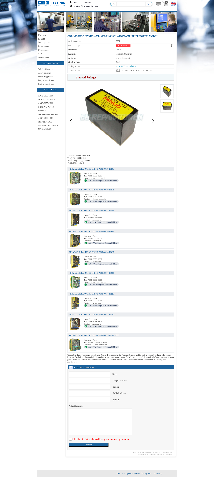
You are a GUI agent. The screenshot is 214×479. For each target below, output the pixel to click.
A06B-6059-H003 (45, 118)
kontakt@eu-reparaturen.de (84, 6)
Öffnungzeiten (44, 42)
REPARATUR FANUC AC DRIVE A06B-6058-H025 (91, 252)
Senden (89, 444)
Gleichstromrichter (46, 84)
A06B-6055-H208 (45, 103)
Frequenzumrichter (46, 80)
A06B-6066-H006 (45, 96)
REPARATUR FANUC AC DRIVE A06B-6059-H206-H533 (94, 335)
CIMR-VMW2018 (46, 107)
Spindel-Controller (46, 69)
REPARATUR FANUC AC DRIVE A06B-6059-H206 (91, 169)
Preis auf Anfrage (86, 77)
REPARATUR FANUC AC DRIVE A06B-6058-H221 (91, 294)
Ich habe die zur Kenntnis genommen (100, 439)
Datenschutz (43, 50)
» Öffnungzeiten (145, 473)
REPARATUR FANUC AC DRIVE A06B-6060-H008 (91, 273)
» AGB (136, 473)
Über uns (42, 35)
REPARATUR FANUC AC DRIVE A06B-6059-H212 (91, 190)
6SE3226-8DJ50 (45, 122)
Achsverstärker (44, 73)
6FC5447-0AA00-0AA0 (48, 114)
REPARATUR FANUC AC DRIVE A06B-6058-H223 (91, 210)
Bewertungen (43, 46)
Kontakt (41, 39)
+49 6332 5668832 (80, 2)
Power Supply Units (46, 77)
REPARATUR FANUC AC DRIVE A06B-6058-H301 (91, 315)
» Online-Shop (156, 473)
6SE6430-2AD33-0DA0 (48, 125)
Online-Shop (43, 57)
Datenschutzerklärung (95, 439)
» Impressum (128, 473)
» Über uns (120, 473)
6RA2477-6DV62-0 (46, 99)
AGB (40, 54)
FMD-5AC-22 (44, 111)
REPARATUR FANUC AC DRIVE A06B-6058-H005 (91, 231)
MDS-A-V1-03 (44, 129)
